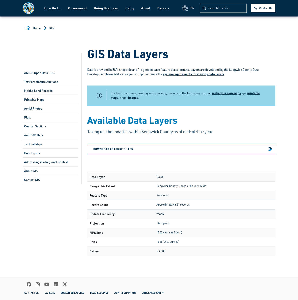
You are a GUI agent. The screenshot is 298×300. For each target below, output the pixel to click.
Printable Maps (34, 99)
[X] (64, 284)
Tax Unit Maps (33, 144)
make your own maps (226, 93)
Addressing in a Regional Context (46, 162)
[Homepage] (28, 8)
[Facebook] (28, 284)
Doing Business (106, 8)
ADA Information (125, 292)
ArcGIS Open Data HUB (39, 73)
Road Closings (99, 292)
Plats (27, 117)
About (146, 8)
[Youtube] (47, 284)
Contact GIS (32, 180)
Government (77, 8)
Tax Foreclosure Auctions (41, 82)
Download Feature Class (113, 149)
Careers (163, 8)
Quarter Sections (35, 126)
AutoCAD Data (33, 135)
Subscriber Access (72, 292)
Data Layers (32, 153)
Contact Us (265, 8)
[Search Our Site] (223, 8)
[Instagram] (37, 284)
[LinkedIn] (56, 284)
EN (188, 8)
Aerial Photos (33, 108)
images (133, 98)
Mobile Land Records (38, 91)
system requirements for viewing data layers (193, 74)
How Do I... (52, 8)
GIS (51, 28)
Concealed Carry (153, 292)
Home (37, 28)
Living (129, 8)
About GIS (31, 171)
